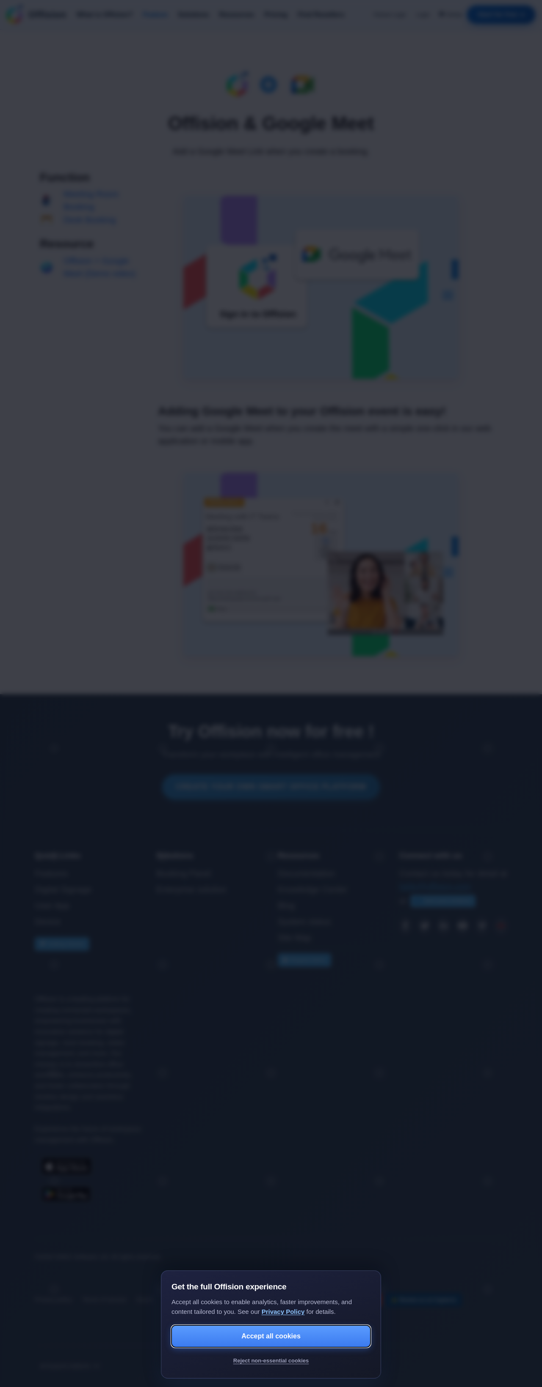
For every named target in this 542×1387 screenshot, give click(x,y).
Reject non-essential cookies (271, 1360)
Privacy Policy (283, 1311)
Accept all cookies (271, 1336)
